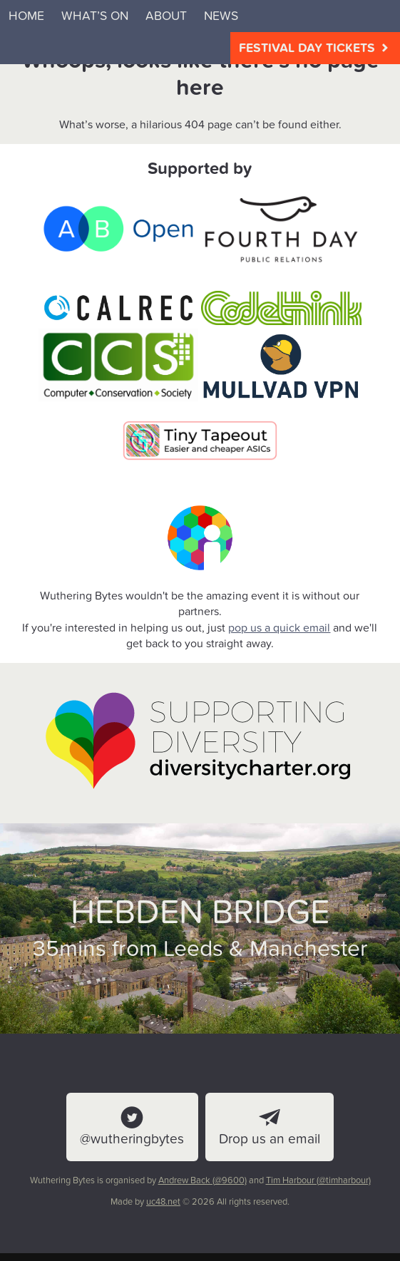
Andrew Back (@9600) (202, 1180)
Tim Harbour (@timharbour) (318, 1180)
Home (26, 16)
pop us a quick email (279, 628)
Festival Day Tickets (315, 48)
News (221, 16)
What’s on (94, 16)
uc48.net (163, 1202)
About (166, 16)
